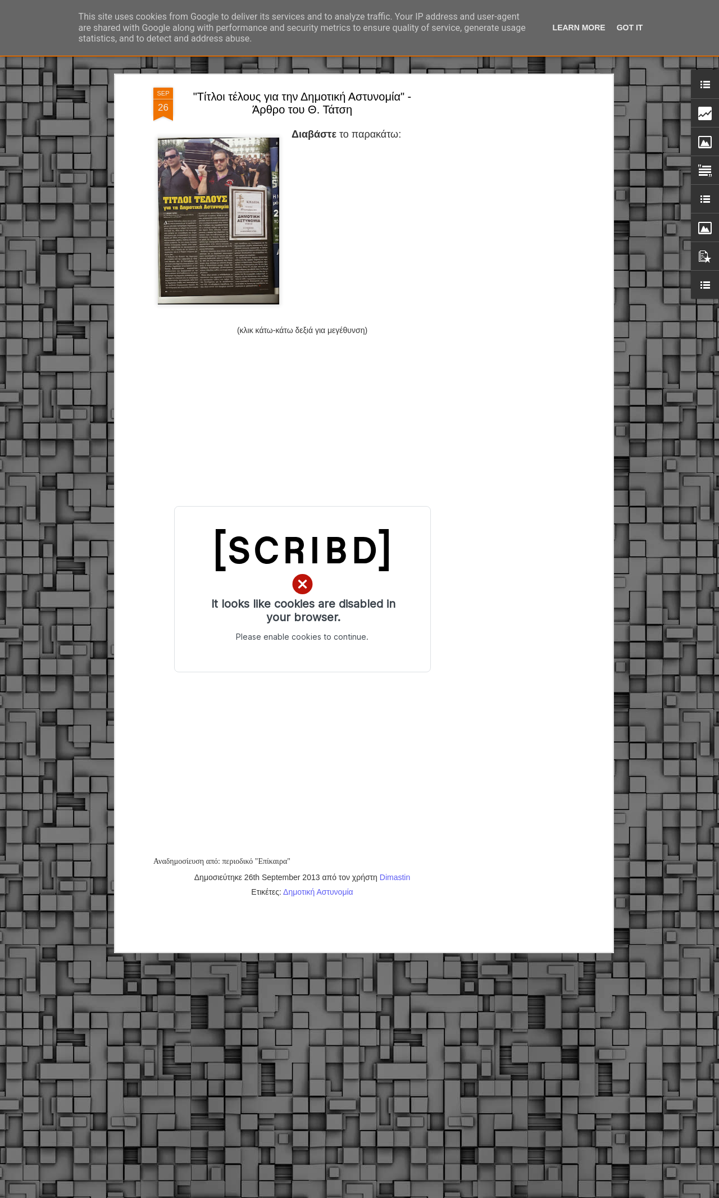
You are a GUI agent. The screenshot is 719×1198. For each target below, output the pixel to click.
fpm (395, 1191)
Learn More (579, 27)
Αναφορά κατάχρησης (479, 1191)
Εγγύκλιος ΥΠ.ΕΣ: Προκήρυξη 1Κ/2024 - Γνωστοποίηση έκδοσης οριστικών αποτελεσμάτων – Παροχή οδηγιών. (351, 1068)
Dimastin (395, 771)
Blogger (435, 1191)
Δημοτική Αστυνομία (318, 785)
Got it (630, 27)
